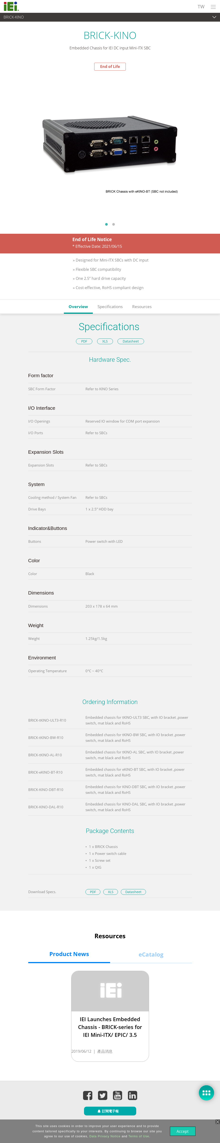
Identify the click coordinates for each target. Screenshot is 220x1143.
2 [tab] (113, 224)
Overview (78, 306)
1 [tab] (106, 224)
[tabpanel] (110, 145)
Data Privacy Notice (104, 1136)
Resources (142, 306)
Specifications (110, 306)
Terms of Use (138, 1136)
